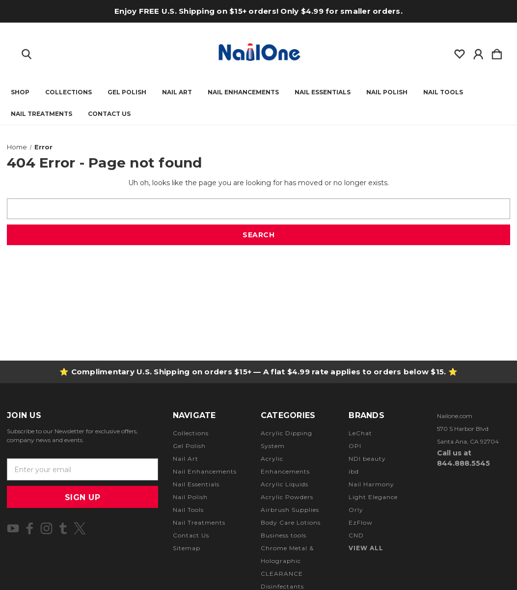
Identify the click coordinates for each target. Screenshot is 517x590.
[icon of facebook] (30, 528)
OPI (355, 446)
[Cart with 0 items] (497, 52)
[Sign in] (478, 52)
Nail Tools (443, 92)
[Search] (26, 52)
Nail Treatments (41, 114)
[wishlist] (459, 52)
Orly (356, 509)
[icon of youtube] (13, 528)
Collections (68, 92)
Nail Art (177, 92)
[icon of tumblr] (63, 528)
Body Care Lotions (291, 522)
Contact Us (109, 114)
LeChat (360, 433)
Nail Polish (387, 92)
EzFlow (361, 522)
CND (356, 535)
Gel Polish (127, 92)
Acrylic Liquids (284, 484)
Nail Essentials (323, 92)
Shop (20, 92)
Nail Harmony (371, 484)
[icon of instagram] (46, 528)
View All (366, 548)
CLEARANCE (282, 573)
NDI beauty (367, 458)
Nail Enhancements (243, 92)
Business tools (283, 535)
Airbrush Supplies (290, 509)
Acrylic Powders (287, 497)
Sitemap (186, 548)
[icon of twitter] (80, 528)
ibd (354, 471)
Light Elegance (373, 497)
